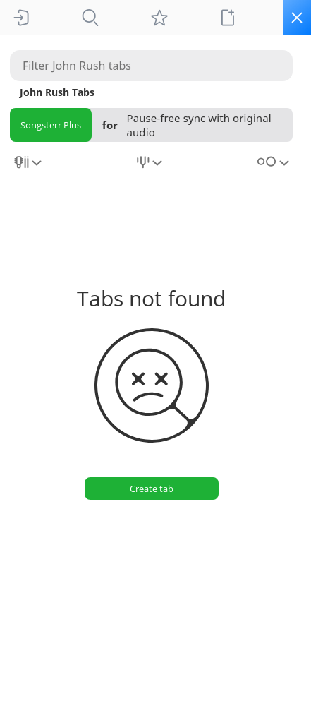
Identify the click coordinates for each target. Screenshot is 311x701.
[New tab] (228, 17)
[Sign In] (21, 17)
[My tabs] (159, 17)
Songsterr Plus (50, 125)
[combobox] (29, 167)
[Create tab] (152, 488)
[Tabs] (90, 17)
